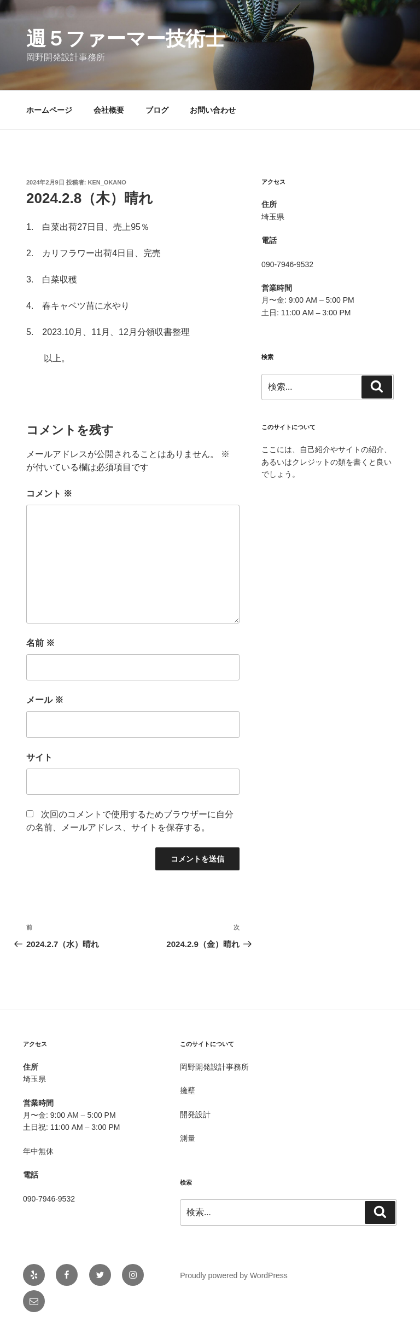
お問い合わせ (213, 110)
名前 (40, 643)
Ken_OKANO (107, 182)
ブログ (156, 110)
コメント (49, 493)
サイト (39, 757)
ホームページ (49, 110)
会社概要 (109, 110)
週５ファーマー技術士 (125, 38)
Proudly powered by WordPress (234, 1275)
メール (44, 700)
